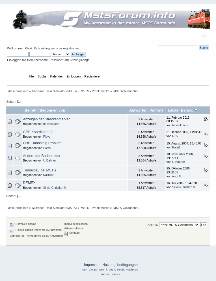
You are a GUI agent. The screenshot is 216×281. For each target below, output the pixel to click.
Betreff (30, 110)
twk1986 (48, 175)
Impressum (92, 265)
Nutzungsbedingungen (120, 265)
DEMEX (29, 183)
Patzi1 (47, 148)
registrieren (71, 48)
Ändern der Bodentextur (41, 156)
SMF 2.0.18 (89, 269)
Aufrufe (156, 110)
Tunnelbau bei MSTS (39, 170)
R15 (175, 136)
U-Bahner (49, 160)
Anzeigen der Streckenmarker (46, 119)
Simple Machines (127, 269)
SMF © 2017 (107, 269)
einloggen (48, 48)
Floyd (47, 136)
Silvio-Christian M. (55, 187)
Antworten (138, 110)
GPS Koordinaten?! (38, 132)
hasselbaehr (51, 123)
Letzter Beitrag (183, 110)
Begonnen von (52, 110)
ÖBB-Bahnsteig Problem (42, 143)
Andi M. (177, 176)
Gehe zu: (153, 225)
